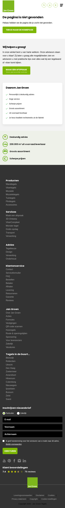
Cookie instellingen (49, 499)
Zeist (8, 396)
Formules (10, 320)
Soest (8, 399)
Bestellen (10, 280)
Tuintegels (10, 198)
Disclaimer (40, 495)
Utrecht (9, 365)
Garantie (10, 297)
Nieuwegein (11, 385)
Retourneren (11, 293)
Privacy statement (19, 499)
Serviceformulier (13, 273)
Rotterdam (11, 361)
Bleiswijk (10, 358)
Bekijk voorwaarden (14, 444)
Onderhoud (11, 259)
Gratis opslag (12, 229)
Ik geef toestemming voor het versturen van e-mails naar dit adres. (34, 443)
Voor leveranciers (14, 340)
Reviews (10, 300)
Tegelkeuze (11, 248)
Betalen (9, 283)
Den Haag (10, 368)
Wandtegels (11, 184)
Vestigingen (11, 323)
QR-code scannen (14, 326)
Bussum (9, 392)
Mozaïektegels (12, 194)
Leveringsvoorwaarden (23, 495)
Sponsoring (11, 337)
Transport (10, 233)
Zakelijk (9, 344)
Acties (9, 316)
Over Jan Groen (13, 313)
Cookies (51, 495)
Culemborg (11, 382)
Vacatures (10, 347)
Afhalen (9, 286)
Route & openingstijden (16, 333)
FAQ (8, 276)
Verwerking (11, 236)
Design (9, 252)
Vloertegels (11, 188)
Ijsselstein (10, 389)
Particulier (10, 413)
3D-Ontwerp (11, 219)
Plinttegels (10, 201)
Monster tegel (12, 226)
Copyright (34, 499)
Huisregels (11, 330)
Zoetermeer (11, 371)
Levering (10, 290)
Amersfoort (11, 375)
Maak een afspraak (14, 215)
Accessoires (11, 205)
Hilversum (10, 378)
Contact (9, 269)
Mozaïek (10, 191)
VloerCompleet (13, 222)
